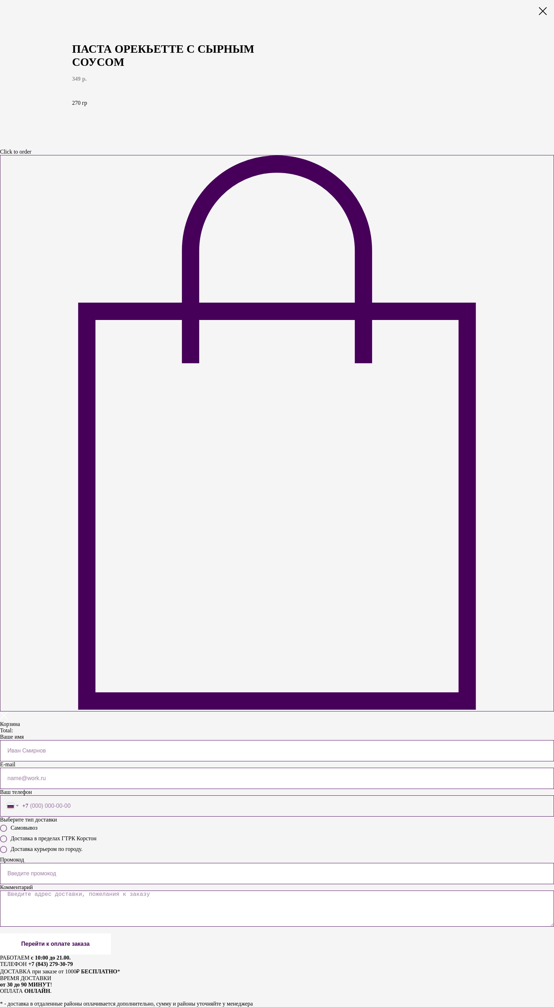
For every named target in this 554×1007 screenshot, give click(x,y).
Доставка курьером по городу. (41, 849)
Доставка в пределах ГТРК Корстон (48, 838)
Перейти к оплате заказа (55, 944)
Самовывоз (18, 828)
